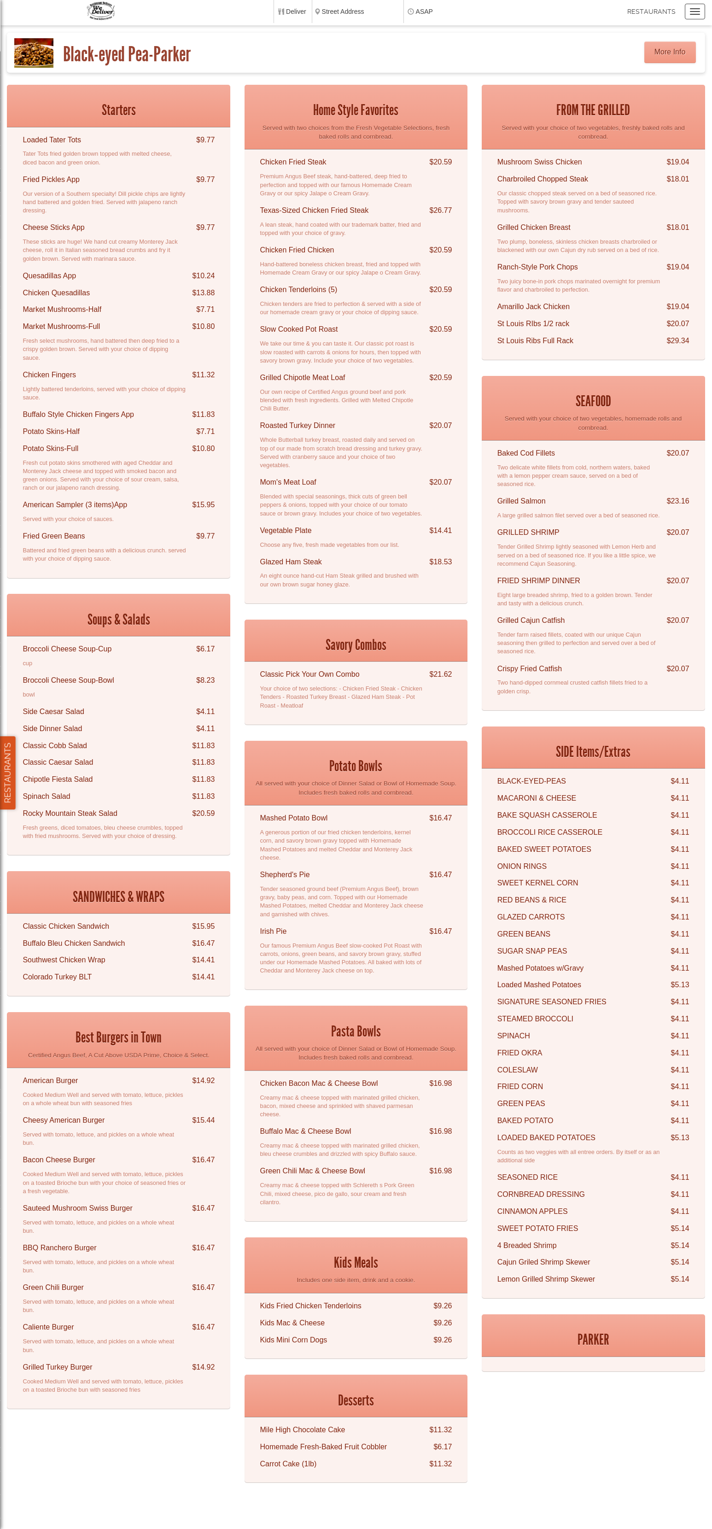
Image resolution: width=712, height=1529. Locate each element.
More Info (670, 52)
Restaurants (651, 11)
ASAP (424, 11)
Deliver (296, 11)
